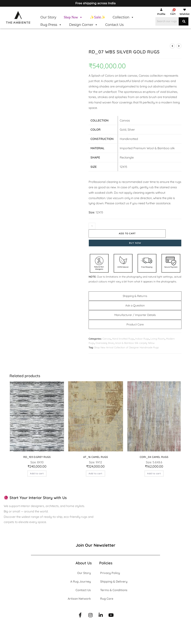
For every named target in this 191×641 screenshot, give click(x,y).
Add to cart (127, 233)
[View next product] (178, 46)
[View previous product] (172, 46)
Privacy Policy (110, 573)
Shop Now (73, 17)
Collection (123, 17)
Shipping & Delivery (113, 581)
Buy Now (135, 243)
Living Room (157, 338)
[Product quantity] (92, 226)
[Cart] (173, 11)
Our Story (48, 17)
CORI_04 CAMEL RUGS (154, 457)
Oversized (101, 342)
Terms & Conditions (113, 590)
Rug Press (51, 24)
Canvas (106, 338)
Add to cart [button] (37, 473)
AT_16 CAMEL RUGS (95, 457)
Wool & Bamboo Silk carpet (130, 342)
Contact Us (114, 25)
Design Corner (83, 24)
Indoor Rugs (142, 338)
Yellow (151, 342)
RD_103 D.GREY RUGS (37, 457)
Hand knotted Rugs (123, 338)
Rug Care (106, 598)
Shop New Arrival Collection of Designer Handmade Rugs (126, 347)
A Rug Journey (80, 581)
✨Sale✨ (97, 17)
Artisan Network (79, 598)
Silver (111, 342)
